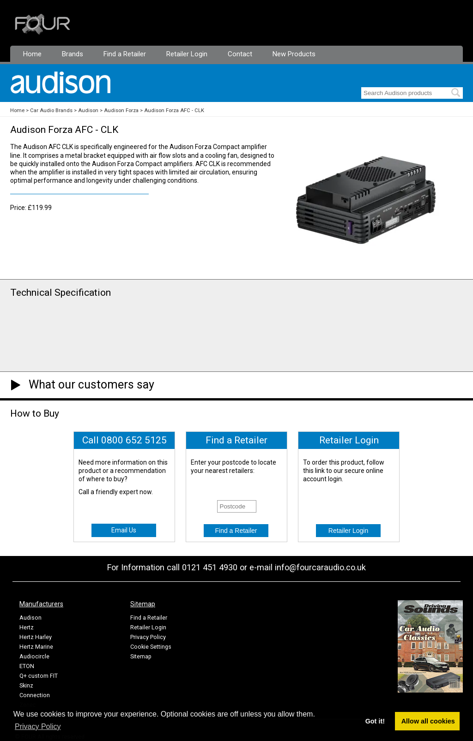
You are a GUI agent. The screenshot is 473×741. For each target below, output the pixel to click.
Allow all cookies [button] (428, 721)
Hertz (26, 627)
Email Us (123, 530)
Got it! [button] (375, 721)
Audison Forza (121, 111)
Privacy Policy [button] (38, 726)
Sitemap (141, 656)
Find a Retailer (124, 54)
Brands (72, 54)
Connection (34, 695)
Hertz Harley (35, 636)
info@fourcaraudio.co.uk (320, 567)
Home (32, 54)
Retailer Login (186, 54)
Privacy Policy (148, 636)
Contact (240, 54)
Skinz (26, 685)
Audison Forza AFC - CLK (174, 111)
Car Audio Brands (51, 111)
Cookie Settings (150, 646)
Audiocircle (34, 656)
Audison (88, 111)
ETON (26, 666)
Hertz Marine (36, 646)
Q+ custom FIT (38, 675)
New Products (294, 54)
